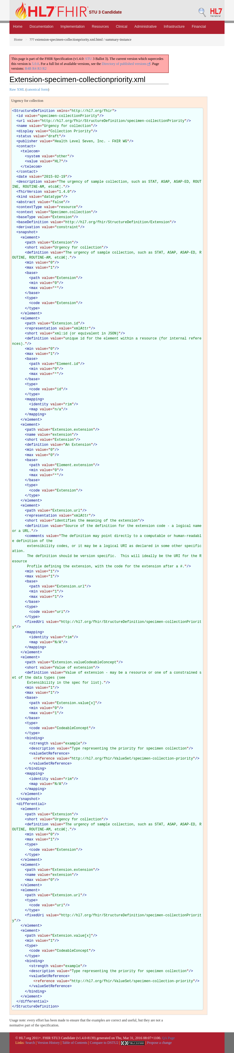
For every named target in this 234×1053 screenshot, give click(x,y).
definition (37, 253)
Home (17, 27)
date (23, 177)
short (32, 248)
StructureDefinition (34, 111)
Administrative (145, 27)
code (35, 303)
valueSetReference (49, 754)
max (30, 268)
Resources (100, 27)
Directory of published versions (126, 64)
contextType (30, 207)
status (25, 136)
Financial (199, 27)
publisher (28, 141)
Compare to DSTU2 (104, 1043)
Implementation (73, 27)
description (30, 182)
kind (23, 197)
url (22, 121)
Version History (49, 1043)
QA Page (168, 1038)
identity (39, 404)
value (32, 161)
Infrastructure (174, 27)
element (30, 238)
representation (42, 328)
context (26, 212)
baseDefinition (33, 222)
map (34, 409)
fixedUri (35, 622)
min (30, 263)
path (31, 243)
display (26, 131)
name (23, 126)
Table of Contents (74, 1043)
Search (30, 1043)
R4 (34, 68)
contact (26, 146)
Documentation (41, 27)
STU (88, 59)
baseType (27, 217)
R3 (39, 68)
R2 (44, 68)
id (21, 116)
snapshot (27, 232)
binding (34, 738)
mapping (34, 399)
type (31, 298)
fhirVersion (30, 192)
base (31, 273)
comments (35, 536)
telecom (30, 151)
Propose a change (159, 1043)
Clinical (121, 27)
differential (31, 804)
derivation (29, 227)
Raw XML (17, 89)
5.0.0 (35, 64)
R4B (28, 68)
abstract (27, 202)
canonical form (37, 89)
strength (39, 744)
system (33, 156)
